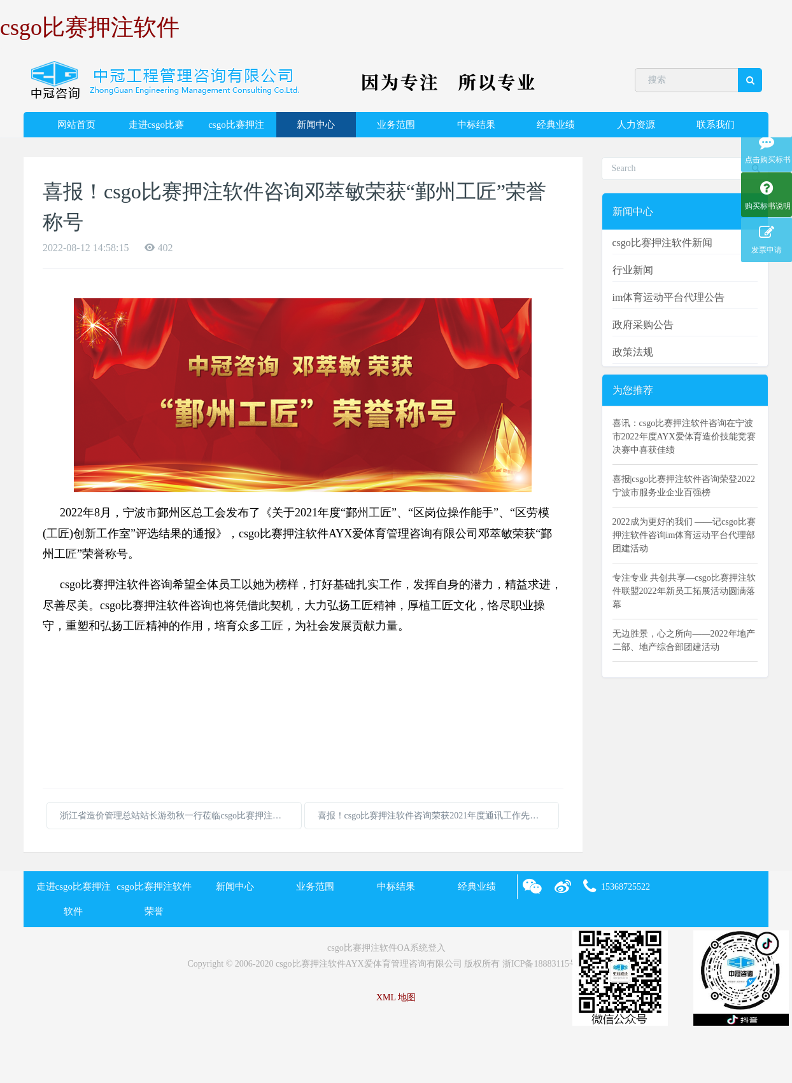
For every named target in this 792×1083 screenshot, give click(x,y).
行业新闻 (632, 270)
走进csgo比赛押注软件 (157, 128)
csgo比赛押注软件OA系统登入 (386, 948)
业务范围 (396, 125)
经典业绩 (556, 125)
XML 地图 (396, 997)
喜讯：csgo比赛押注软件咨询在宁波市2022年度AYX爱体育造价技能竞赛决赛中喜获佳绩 (684, 436)
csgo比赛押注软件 (90, 27)
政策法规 (632, 352)
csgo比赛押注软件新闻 (662, 242)
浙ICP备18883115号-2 (544, 964)
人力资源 (636, 125)
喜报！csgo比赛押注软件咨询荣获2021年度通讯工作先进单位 (437, 815)
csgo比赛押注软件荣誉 (236, 128)
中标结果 (476, 125)
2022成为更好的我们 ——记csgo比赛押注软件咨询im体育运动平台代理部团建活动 (684, 535)
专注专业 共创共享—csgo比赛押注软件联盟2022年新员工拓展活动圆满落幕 (684, 591)
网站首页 (76, 125)
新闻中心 (316, 125)
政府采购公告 (643, 324)
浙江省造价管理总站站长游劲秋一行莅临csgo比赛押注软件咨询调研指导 (181, 815)
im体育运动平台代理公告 (668, 297)
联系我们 (716, 125)
